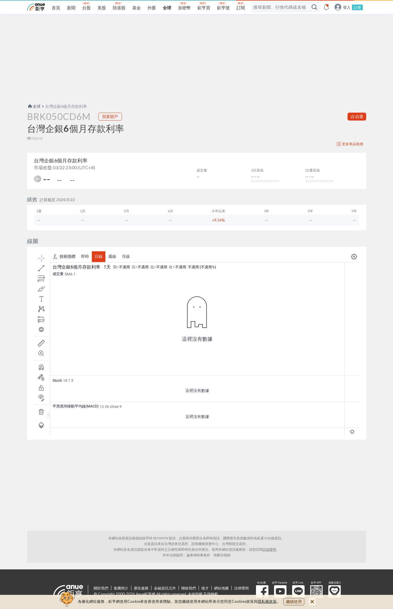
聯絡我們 (188, 588)
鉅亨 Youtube (280, 591)
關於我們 (101, 588)
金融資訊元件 (165, 588)
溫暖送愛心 (334, 591)
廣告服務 (141, 588)
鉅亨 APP (316, 591)
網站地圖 (221, 588)
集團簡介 (121, 588)
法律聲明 (241, 588)
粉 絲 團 (262, 591)
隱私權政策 (267, 601)
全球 (34, 106)
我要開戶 (110, 116)
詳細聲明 (269, 549)
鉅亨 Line (298, 591)
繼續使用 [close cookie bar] (294, 601)
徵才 (205, 588)
